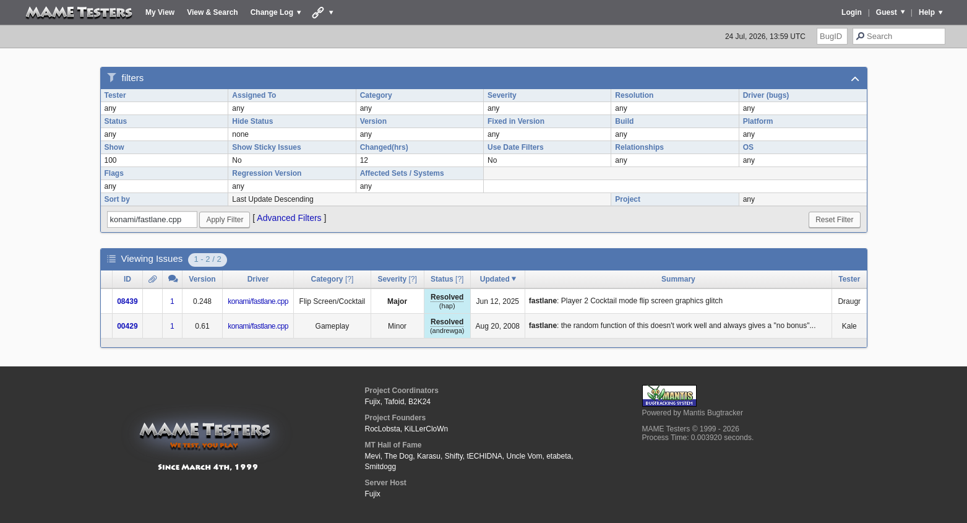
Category (376, 95)
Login (851, 12)
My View (159, 12)
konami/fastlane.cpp (258, 301)
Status (116, 121)
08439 (127, 301)
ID (127, 279)
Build (624, 121)
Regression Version (266, 173)
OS (748, 147)
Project (627, 199)
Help (927, 12)
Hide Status (252, 121)
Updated (495, 279)
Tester (115, 95)
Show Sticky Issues (266, 147)
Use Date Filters (516, 147)
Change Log (272, 12)
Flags (114, 173)
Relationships (639, 147)
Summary (678, 279)
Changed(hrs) (384, 147)
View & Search (212, 12)
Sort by (117, 199)
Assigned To (254, 95)
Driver (258, 279)
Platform (758, 121)
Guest (886, 12)
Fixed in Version (516, 121)
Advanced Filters (289, 218)
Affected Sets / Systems (402, 173)
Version (373, 121)
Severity (502, 95)
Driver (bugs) (766, 95)
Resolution (634, 95)
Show (114, 147)
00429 (127, 326)
